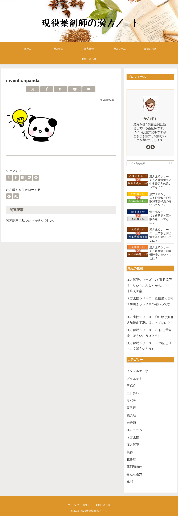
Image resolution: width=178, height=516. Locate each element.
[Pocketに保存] (75, 89)
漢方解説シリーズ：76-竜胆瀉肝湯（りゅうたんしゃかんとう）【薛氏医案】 (149, 285)
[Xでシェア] (32, 89)
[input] (150, 163)
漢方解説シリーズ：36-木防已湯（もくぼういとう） (149, 345)
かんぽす (150, 119)
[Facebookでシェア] (47, 89)
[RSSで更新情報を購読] (16, 196)
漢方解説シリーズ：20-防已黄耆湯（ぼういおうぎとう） (149, 332)
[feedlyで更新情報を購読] (9, 196)
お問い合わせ (103, 505)
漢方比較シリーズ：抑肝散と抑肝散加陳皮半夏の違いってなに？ (150, 319)
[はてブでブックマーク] (60, 89)
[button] (171, 163)
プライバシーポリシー (80, 505)
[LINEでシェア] (89, 89)
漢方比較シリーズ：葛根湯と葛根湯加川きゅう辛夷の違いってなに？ (150, 304)
